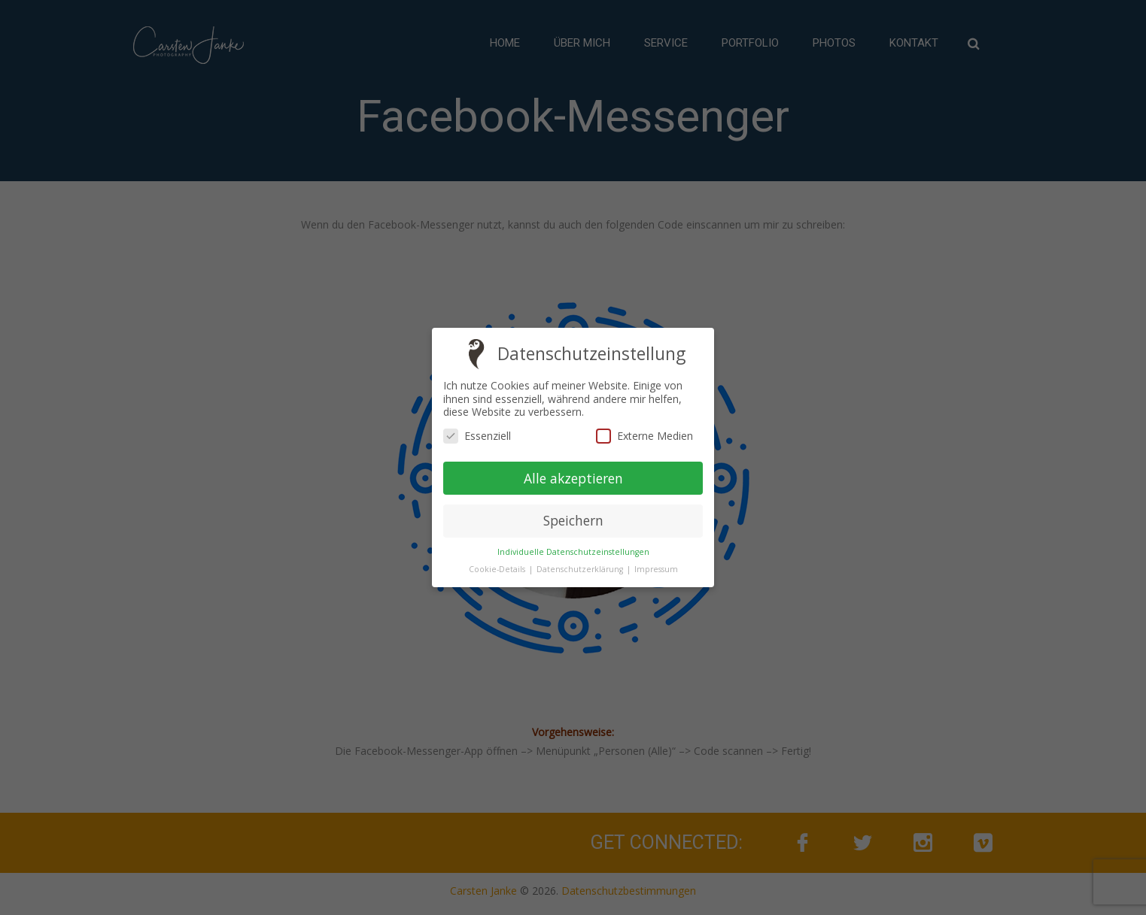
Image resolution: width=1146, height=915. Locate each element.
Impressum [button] (656, 569)
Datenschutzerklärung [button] (581, 569)
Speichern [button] (573, 520)
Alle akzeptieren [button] (573, 477)
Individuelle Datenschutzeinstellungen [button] (573, 552)
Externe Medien (644, 436)
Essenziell (477, 436)
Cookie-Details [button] (498, 569)
